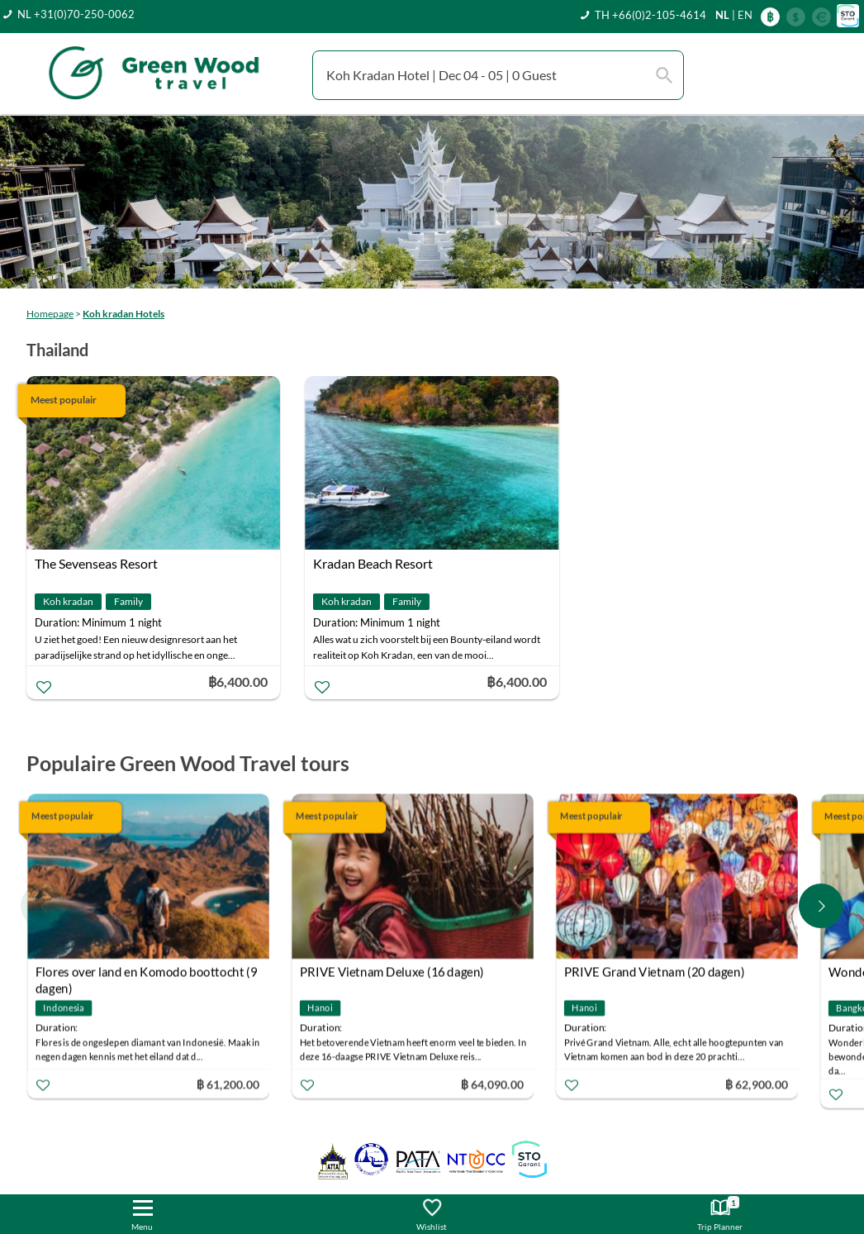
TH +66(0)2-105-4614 (650, 14)
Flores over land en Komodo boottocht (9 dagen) (147, 973)
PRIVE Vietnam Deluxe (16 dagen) (392, 971)
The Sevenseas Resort (96, 563)
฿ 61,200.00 (228, 1083)
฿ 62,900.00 (756, 1083)
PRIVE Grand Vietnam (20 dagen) (654, 971)
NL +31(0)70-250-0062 (76, 14)
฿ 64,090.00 (492, 1083)
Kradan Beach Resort (373, 563)
